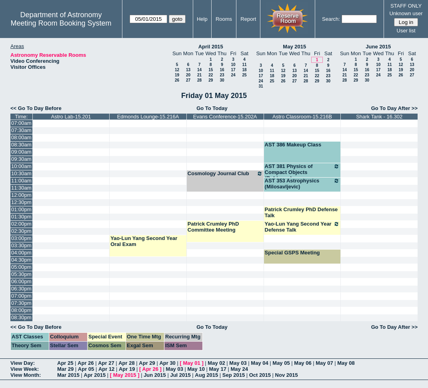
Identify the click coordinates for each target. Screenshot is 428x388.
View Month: (25, 375)
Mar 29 (65, 369)
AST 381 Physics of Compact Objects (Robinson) (302, 172)
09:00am (21, 152)
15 (210, 70)
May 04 (259, 363)
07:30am (21, 130)
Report (248, 19)
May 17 (217, 369)
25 (244, 75)
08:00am (21, 137)
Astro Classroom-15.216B (302, 117)
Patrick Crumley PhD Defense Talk (301, 212)
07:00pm (21, 296)
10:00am (21, 166)
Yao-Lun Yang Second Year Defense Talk (302, 227)
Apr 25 (65, 363)
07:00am (21, 123)
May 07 (324, 363)
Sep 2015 (233, 375)
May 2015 (294, 47)
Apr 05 (86, 369)
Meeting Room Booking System (60, 23)
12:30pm (21, 202)
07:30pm (21, 303)
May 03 (237, 363)
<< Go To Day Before (36, 108)
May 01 (191, 363)
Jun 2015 (155, 375)
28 (199, 80)
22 (210, 75)
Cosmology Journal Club (225, 173)
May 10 (196, 369)
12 (177, 70)
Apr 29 (147, 363)
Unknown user (405, 13)
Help (202, 19)
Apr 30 (167, 363)
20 (188, 75)
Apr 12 (106, 369)
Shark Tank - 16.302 (379, 117)
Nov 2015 (286, 375)
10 (233, 64)
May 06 (302, 363)
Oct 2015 (260, 375)
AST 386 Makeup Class (293, 145)
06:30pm (21, 289)
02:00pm (21, 224)
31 (260, 86)
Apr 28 (126, 363)
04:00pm (21, 253)
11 (244, 64)
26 (177, 80)
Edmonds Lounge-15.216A (148, 117)
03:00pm (21, 238)
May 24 (239, 369)
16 (222, 70)
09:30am (21, 159)
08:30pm (21, 317)
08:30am (21, 145)
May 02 (216, 363)
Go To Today (212, 108)
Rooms (224, 19)
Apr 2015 (95, 375)
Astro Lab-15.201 (71, 117)
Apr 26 (86, 363)
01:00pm (21, 209)
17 (233, 70)
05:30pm (21, 274)
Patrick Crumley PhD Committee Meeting (213, 227)
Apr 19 (127, 369)
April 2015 (210, 47)
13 (188, 70)
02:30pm (21, 231)
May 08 (345, 363)
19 (177, 75)
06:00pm (21, 281)
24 (233, 75)
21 (199, 75)
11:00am (21, 181)
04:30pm (21, 260)
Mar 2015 (68, 375)
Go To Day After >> (394, 108)
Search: (331, 19)
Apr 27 (106, 363)
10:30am (21, 173)
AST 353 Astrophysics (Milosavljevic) (302, 184)
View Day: (22, 363)
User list (406, 31)
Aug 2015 (206, 375)
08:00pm (21, 310)
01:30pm (21, 217)
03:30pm (21, 245)
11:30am (21, 188)
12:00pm (21, 195)
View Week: (24, 369)
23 (222, 75)
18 (244, 70)
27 (188, 80)
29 (210, 80)
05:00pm (21, 267)
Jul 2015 (180, 375)
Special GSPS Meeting (292, 253)
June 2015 (378, 47)
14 (199, 70)
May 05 (281, 363)
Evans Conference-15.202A (225, 117)
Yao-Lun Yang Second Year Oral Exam (143, 241)
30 (222, 80)
